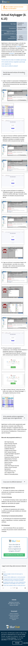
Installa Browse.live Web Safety (14, 555)
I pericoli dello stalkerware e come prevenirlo (14, 577)
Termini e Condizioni (14, 613)
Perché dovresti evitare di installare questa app (13, 60)
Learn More (4, 639)
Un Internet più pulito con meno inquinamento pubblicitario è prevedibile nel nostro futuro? (14, 583)
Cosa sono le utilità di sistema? (9, 66)
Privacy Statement (11, 638)
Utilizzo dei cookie (14, 616)
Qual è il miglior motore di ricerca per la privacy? (13, 574)
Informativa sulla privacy (14, 615)
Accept (17, 643)
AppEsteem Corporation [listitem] (14, 602)
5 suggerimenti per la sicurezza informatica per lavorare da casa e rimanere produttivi (13, 579)
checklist (18, 46)
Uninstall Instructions (14, 618)
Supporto (14, 619)
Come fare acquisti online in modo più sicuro (14, 585)
